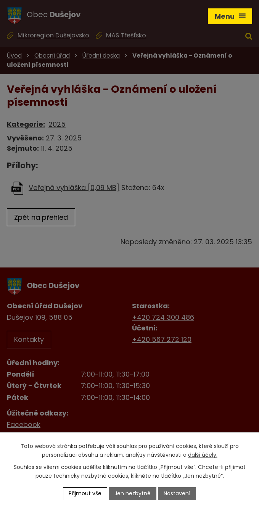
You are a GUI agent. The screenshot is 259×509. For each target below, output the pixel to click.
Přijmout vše (85, 493)
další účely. (202, 455)
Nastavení (177, 493)
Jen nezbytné (132, 493)
